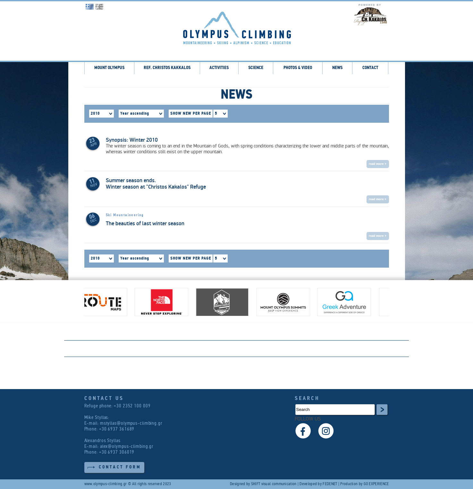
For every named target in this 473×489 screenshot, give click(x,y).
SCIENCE (255, 68)
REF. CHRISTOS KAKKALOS (167, 68)
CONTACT (370, 68)
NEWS (337, 68)
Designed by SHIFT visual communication (263, 484)
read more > (378, 164)
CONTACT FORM (120, 467)
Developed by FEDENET (318, 484)
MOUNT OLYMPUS (109, 68)
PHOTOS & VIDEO (297, 68)
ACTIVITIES (219, 68)
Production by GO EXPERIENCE (364, 484)
